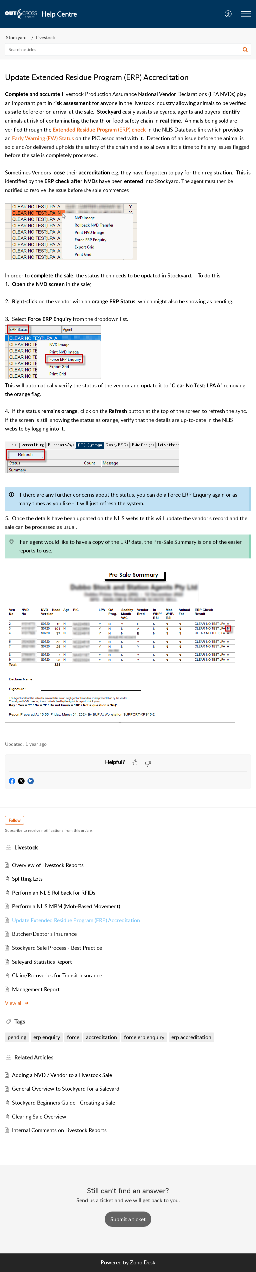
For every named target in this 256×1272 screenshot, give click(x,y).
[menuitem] (228, 14)
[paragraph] (128, 412)
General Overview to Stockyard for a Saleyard (65, 1088)
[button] (228, 14)
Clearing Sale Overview (39, 1116)
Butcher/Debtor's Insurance (44, 933)
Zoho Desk (142, 1262)
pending (17, 1037)
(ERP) (92, 129)
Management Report (36, 989)
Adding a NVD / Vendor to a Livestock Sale (62, 1075)
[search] (128, 49)
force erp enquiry (144, 1037)
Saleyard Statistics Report (42, 961)
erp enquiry (46, 1037)
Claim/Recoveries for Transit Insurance (57, 975)
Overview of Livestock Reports (48, 865)
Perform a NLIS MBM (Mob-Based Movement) (66, 906)
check (139, 130)
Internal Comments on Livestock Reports (59, 1130)
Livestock (45, 37)
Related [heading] (33, 1057)
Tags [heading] (19, 1021)
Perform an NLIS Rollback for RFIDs (53, 892)
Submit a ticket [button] (128, 1219)
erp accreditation (191, 1037)
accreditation (101, 1037)
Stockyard (16, 37)
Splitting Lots (27, 878)
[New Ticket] (128, 1219)
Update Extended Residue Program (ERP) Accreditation (76, 920)
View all (17, 1003)
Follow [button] (14, 820)
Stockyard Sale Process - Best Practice (57, 947)
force (73, 1037)
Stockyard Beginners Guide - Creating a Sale (63, 1102)
